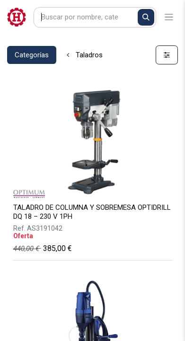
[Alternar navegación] (169, 17)
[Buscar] (146, 17)
